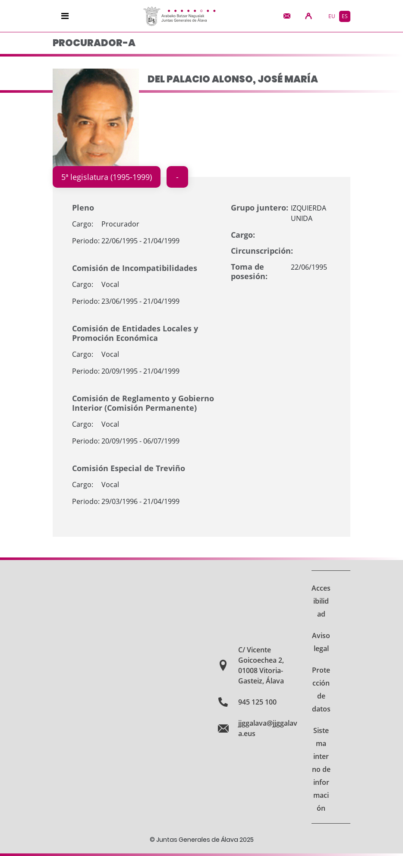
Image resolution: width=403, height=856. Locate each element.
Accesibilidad (321, 601)
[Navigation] (65, 15)
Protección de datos (321, 689)
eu (331, 16)
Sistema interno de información (321, 769)
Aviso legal (321, 642)
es (345, 16)
